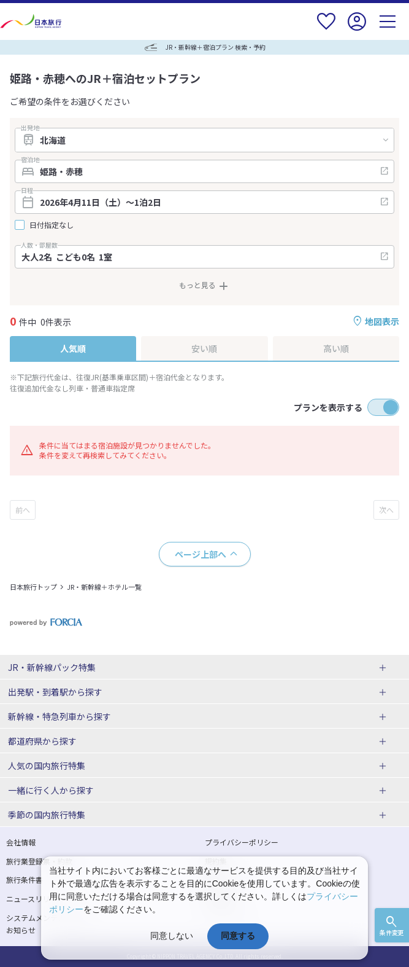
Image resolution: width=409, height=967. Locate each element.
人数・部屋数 (39, 245)
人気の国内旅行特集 (46, 765)
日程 (27, 190)
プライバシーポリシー (241, 842)
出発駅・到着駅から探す (55, 692)
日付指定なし (51, 225)
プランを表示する (328, 407)
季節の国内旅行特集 (46, 814)
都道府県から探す (42, 741)
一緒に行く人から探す (51, 790)
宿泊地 (30, 160)
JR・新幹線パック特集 (52, 667)
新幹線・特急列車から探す (59, 716)
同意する (238, 936)
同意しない (171, 936)
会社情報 (21, 842)
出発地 (30, 128)
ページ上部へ (200, 554)
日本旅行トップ (33, 587)
